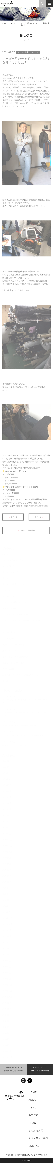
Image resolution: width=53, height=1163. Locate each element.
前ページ (13, 520)
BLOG (13, 23)
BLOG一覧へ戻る (26, 533)
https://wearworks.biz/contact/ (36, 509)
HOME (4, 23)
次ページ (39, 520)
